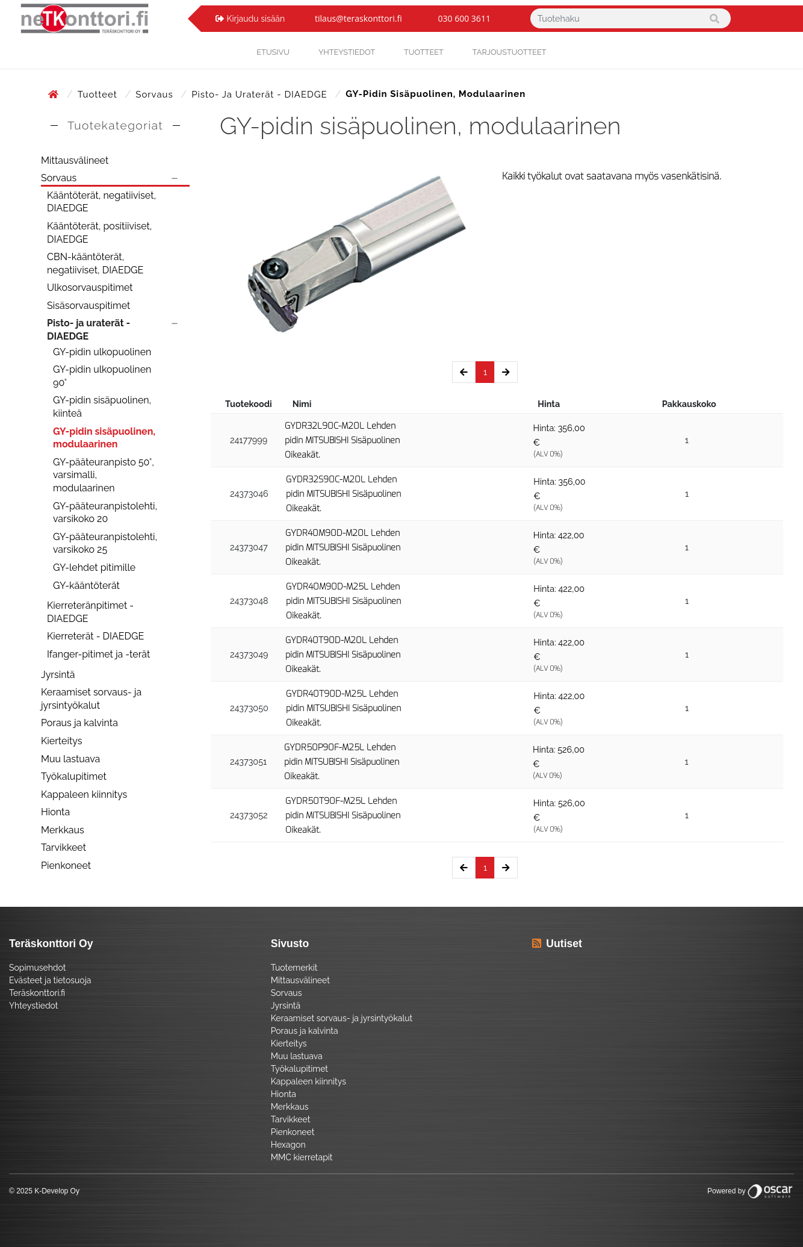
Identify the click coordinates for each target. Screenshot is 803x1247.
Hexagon (288, 1144)
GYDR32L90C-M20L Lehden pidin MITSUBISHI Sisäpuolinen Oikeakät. (342, 440)
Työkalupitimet (74, 776)
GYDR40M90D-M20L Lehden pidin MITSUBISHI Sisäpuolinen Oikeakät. (342, 547)
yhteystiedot (346, 52)
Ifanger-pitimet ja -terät (98, 654)
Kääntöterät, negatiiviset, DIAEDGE (101, 202)
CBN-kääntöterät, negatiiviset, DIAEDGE (95, 263)
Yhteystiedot (33, 1005)
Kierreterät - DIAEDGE (95, 636)
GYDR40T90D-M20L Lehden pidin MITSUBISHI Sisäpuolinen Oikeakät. (342, 655)
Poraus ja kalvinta (79, 723)
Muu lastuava (70, 759)
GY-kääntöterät (86, 585)
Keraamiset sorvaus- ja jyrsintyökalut (91, 698)
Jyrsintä (58, 674)
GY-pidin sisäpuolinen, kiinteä (102, 406)
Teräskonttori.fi (37, 993)
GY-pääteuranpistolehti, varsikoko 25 (105, 543)
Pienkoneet (66, 865)
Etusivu (273, 52)
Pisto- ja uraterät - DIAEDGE (260, 94)
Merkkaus (62, 830)
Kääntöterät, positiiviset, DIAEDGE (99, 232)
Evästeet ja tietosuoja (50, 980)
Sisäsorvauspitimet (88, 305)
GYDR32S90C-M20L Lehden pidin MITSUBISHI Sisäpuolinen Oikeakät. (343, 494)
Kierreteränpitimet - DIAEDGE (90, 612)
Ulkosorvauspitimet (90, 287)
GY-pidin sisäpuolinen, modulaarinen (104, 438)
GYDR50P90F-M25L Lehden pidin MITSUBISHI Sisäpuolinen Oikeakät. (341, 762)
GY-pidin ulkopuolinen (102, 352)
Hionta (55, 812)
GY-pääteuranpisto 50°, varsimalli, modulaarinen (103, 475)
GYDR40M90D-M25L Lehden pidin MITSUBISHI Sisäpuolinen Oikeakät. (343, 601)
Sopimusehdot (37, 967)
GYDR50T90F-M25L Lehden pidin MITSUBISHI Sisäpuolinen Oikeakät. (342, 815)
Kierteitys (61, 741)
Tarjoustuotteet (510, 52)
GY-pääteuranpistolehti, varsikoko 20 (105, 512)
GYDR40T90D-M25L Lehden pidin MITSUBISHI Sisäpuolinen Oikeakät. (343, 708)
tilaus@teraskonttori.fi (358, 18)
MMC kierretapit (302, 1157)
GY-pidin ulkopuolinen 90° (102, 376)
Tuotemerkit (294, 967)
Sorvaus (155, 94)
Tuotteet (424, 52)
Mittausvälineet (74, 160)
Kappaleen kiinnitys (84, 794)
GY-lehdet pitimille (94, 567)
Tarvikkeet (63, 847)
